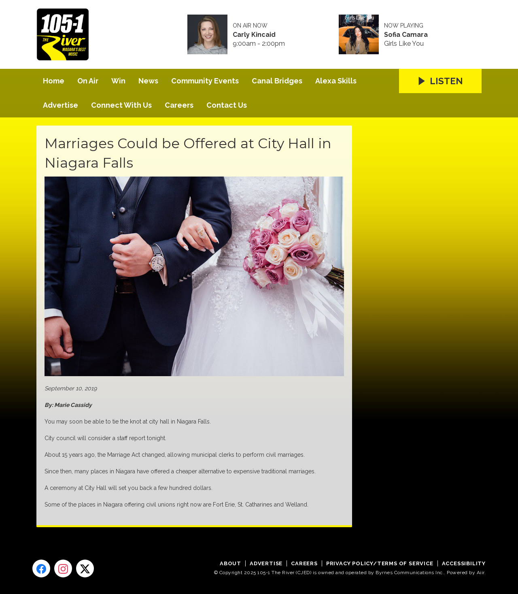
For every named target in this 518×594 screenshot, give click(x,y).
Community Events (205, 81)
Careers (179, 105)
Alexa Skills (336, 81)
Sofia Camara (406, 34)
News (148, 81)
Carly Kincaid (254, 34)
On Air (87, 81)
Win (118, 81)
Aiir (480, 572)
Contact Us (226, 105)
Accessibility (464, 563)
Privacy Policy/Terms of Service (379, 563)
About (230, 563)
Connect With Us (121, 105)
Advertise (60, 105)
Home (53, 81)
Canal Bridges (277, 81)
